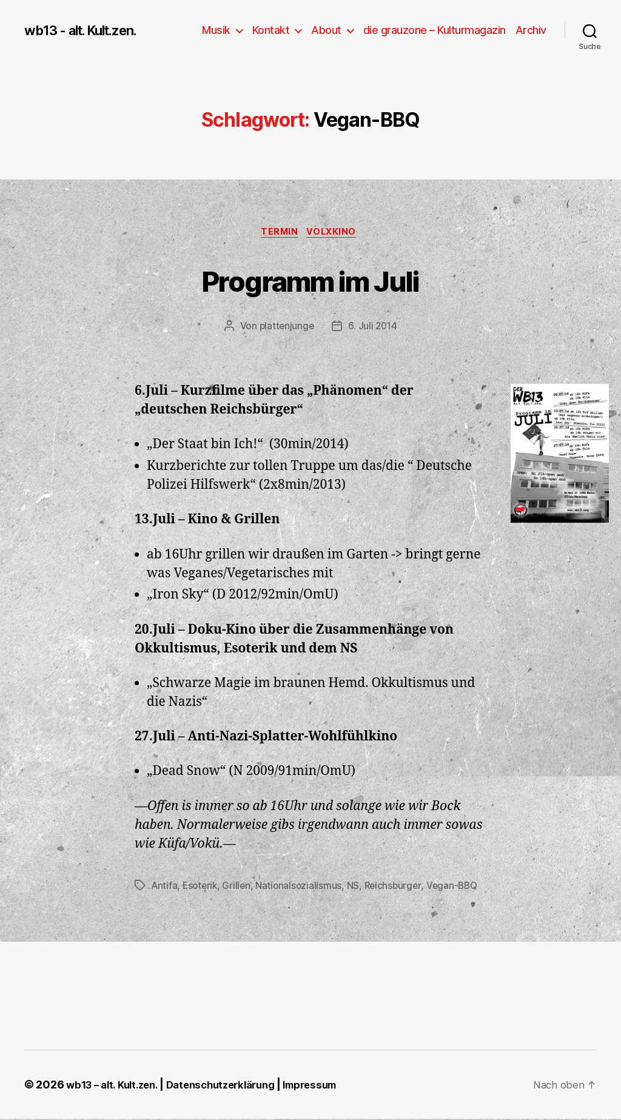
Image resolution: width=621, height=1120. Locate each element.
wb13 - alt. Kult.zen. (88, 30)
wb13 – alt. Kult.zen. (116, 1085)
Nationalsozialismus (303, 887)
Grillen (240, 887)
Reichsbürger (398, 887)
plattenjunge (286, 328)
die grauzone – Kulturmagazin (434, 30)
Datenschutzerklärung (234, 1085)
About (326, 30)
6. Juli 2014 (373, 328)
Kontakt (271, 30)
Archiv (530, 30)
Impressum (331, 1085)
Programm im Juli (310, 280)
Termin (279, 233)
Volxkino (335, 233)
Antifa (165, 887)
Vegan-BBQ (459, 887)
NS (358, 887)
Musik (216, 30)
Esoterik (202, 887)
